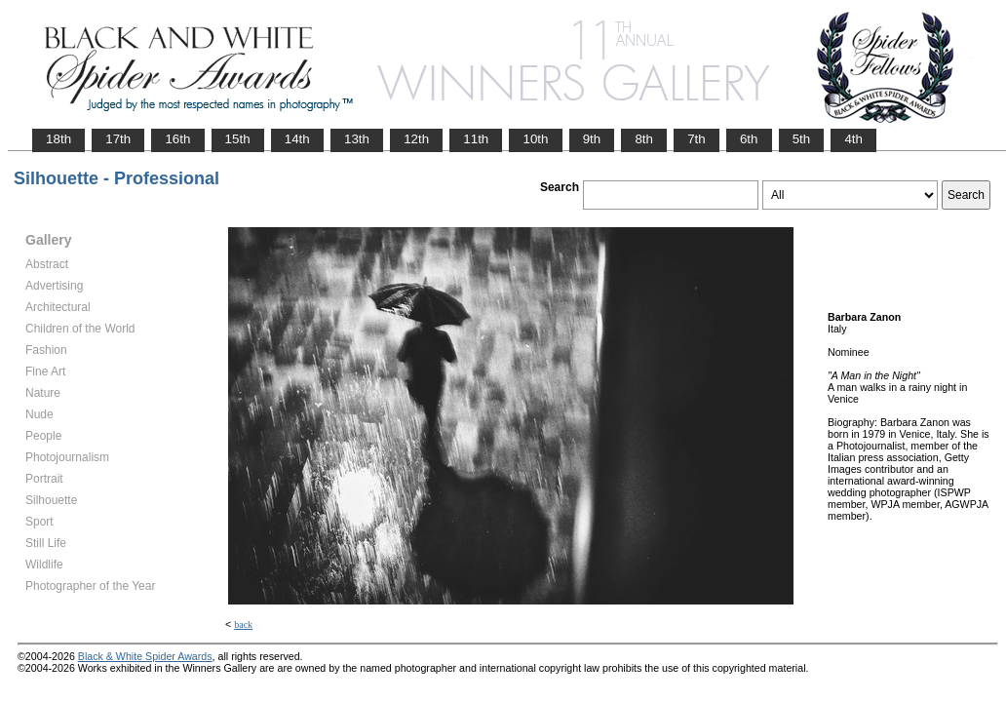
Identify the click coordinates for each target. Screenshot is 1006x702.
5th (802, 139)
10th (535, 139)
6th (749, 139)
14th (297, 139)
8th (644, 139)
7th (696, 139)
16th (177, 139)
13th (356, 139)
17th (118, 139)
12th (416, 139)
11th (475, 139)
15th (237, 139)
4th (853, 139)
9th (592, 139)
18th (58, 139)
